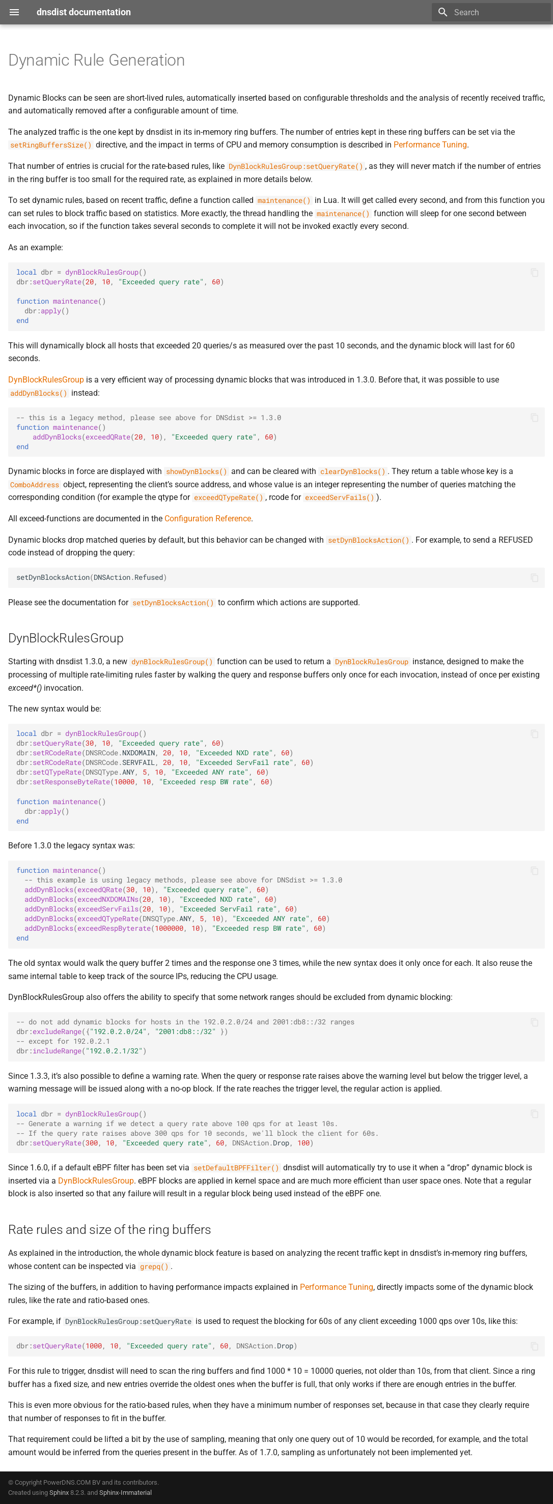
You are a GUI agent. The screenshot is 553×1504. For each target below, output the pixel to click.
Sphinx (59, 1492)
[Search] (491, 12)
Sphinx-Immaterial (125, 1492)
